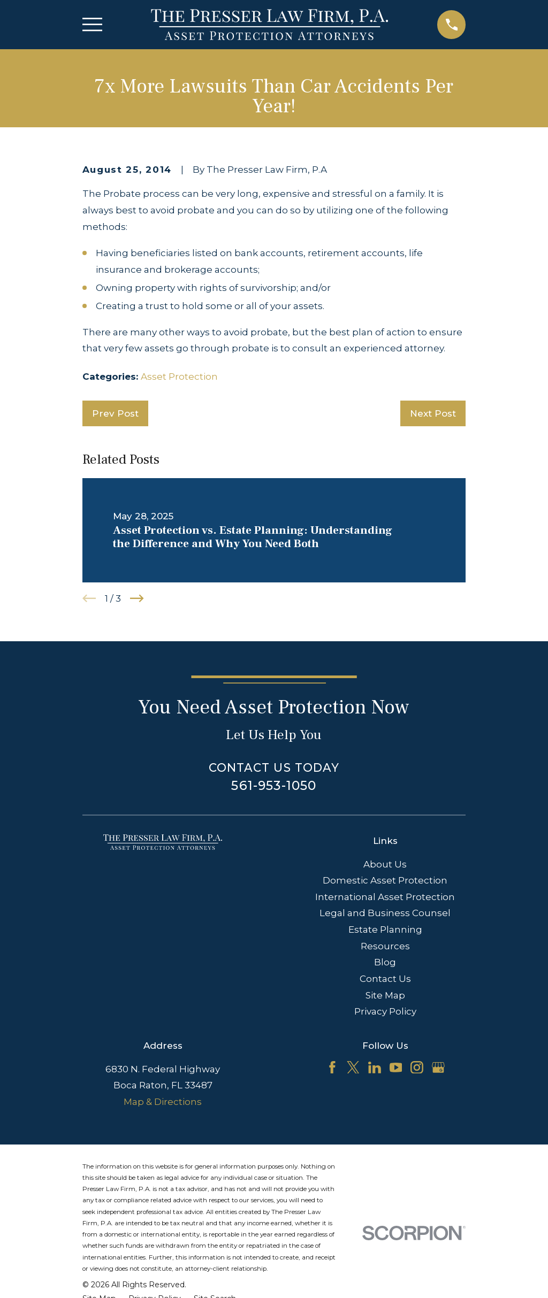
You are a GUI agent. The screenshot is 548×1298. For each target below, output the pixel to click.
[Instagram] (416, 1067)
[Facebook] (332, 1067)
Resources (385, 946)
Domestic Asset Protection (385, 880)
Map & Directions (163, 1101)
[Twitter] (353, 1067)
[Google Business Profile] (438, 1067)
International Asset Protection (385, 897)
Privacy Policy (385, 1011)
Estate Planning (385, 929)
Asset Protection (179, 376)
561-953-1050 (273, 785)
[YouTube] (396, 1067)
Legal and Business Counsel (385, 913)
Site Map (385, 995)
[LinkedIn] (374, 1067)
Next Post (433, 413)
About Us (385, 864)
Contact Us (385, 978)
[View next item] (137, 598)
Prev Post (115, 413)
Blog (385, 962)
